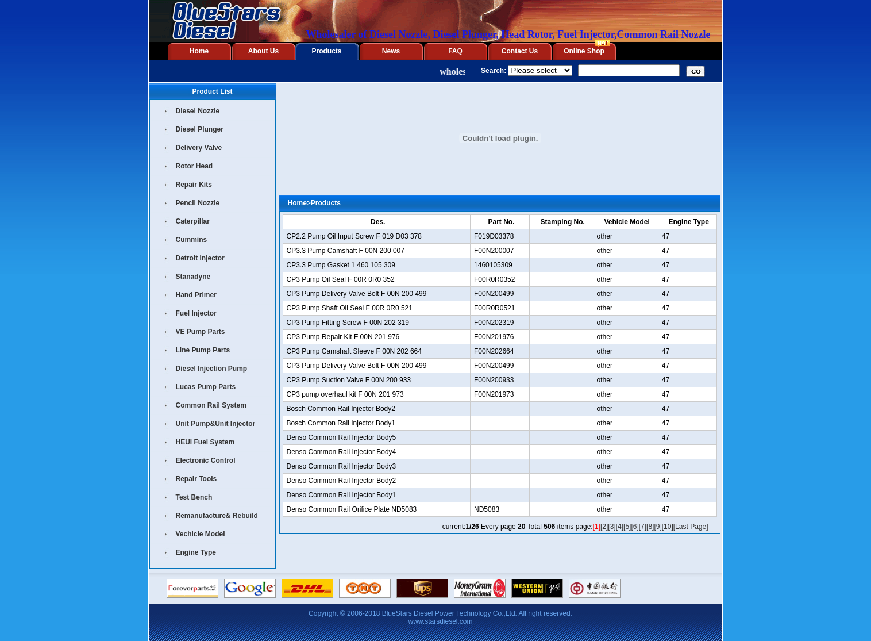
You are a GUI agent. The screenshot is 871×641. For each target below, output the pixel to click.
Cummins (191, 240)
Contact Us (520, 51)
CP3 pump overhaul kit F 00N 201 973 (345, 394)
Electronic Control (206, 460)
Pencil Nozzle (198, 203)
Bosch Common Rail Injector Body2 (341, 409)
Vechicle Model (200, 534)
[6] (634, 527)
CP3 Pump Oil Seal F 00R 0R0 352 (341, 279)
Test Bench (194, 497)
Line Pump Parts (203, 350)
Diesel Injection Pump (212, 368)
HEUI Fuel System (205, 442)
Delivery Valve (199, 148)
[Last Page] (690, 527)
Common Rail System (211, 405)
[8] (650, 527)
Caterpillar (193, 221)
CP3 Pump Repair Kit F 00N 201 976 (343, 337)
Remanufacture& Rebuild (217, 516)
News (391, 51)
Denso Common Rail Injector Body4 (341, 452)
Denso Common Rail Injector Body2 (341, 481)
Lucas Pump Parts (206, 387)
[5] (627, 527)
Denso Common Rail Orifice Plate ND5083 (352, 509)
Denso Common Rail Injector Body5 (341, 437)
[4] (619, 527)
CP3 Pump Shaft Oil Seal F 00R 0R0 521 (350, 308)
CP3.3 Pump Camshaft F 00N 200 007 (345, 251)
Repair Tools (196, 479)
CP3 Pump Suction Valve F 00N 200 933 (349, 380)
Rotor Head (194, 166)
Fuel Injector (196, 313)
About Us (263, 51)
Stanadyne (193, 276)
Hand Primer (196, 295)
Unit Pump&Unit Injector (216, 424)
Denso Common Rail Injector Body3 (341, 466)
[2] (604, 527)
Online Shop (584, 51)
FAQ (455, 51)
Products (326, 51)
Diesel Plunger (199, 129)
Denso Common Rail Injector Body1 (341, 495)
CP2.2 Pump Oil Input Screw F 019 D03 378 (354, 236)
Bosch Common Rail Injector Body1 (341, 423)
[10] (667, 527)
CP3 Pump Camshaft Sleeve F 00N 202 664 (354, 351)
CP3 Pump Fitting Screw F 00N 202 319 (348, 322)
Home (199, 51)
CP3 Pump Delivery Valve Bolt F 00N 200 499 (357, 294)
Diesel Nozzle (198, 111)
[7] (642, 527)
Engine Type (196, 552)
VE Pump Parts (200, 332)
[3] (611, 527)
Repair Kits (194, 185)
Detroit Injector (200, 258)
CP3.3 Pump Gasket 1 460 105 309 (341, 265)
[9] (657, 527)
